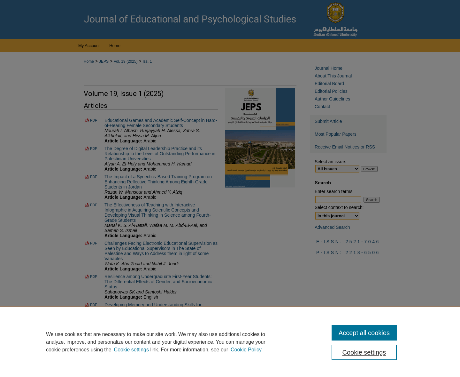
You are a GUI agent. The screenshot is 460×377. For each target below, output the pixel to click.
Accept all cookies (364, 332)
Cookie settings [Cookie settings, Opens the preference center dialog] (364, 352)
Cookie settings (131, 349)
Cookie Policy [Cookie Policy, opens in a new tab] (246, 349)
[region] (230, 342)
